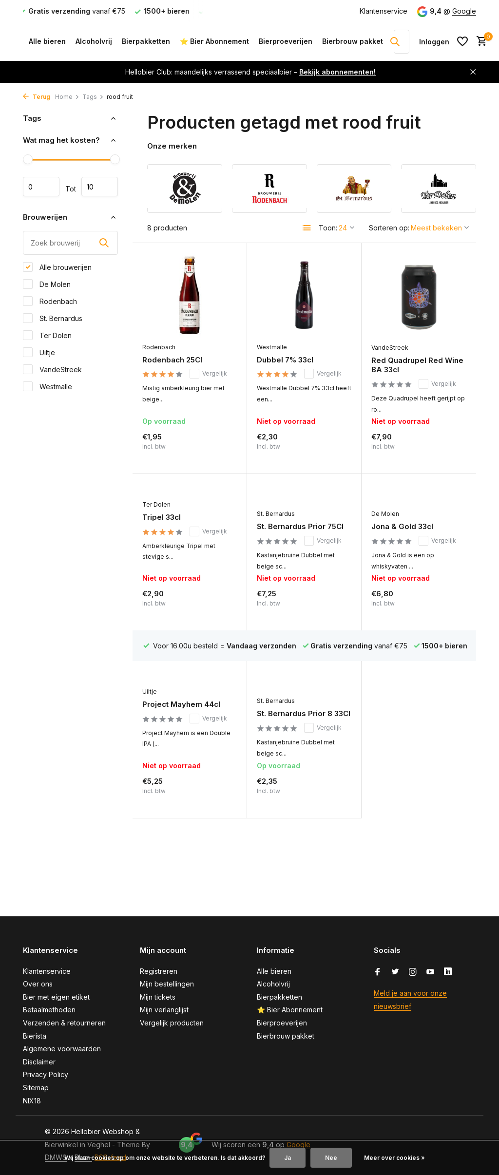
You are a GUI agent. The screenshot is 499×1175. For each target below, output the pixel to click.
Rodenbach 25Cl (172, 359)
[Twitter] (395, 972)
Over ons (38, 984)
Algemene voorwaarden (62, 1048)
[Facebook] (378, 972)
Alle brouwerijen (57, 267)
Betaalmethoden (49, 1009)
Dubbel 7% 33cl (285, 359)
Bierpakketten (146, 41)
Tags (93, 96)
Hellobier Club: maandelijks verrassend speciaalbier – (250, 72)
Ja (287, 1157)
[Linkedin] (448, 972)
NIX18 (32, 1101)
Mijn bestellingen (167, 984)
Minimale (41, 186)
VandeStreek (52, 369)
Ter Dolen (47, 335)
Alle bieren (47, 41)
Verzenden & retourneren (64, 1023)
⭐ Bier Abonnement (214, 41)
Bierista (34, 1036)
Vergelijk (208, 373)
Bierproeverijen (285, 41)
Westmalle (47, 386)
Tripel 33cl (161, 517)
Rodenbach (50, 301)
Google (464, 11)
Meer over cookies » (394, 1157)
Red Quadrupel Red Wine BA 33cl (417, 365)
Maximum (99, 186)
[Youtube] (430, 972)
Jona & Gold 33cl (402, 526)
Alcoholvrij (94, 41)
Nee (331, 1157)
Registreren (158, 971)
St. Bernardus (52, 318)
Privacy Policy (45, 1074)
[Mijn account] (434, 42)
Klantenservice (383, 11)
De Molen (47, 284)
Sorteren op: (389, 228)
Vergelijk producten (172, 1023)
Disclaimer (39, 1062)
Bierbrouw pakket (352, 41)
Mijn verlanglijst (164, 1009)
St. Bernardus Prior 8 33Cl (303, 713)
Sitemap (36, 1087)
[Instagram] (413, 972)
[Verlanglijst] (462, 41)
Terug (36, 96)
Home (67, 96)
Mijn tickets (157, 997)
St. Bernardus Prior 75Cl (300, 526)
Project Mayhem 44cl (181, 704)
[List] (307, 228)
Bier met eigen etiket (56, 997)
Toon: (328, 228)
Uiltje (39, 352)
